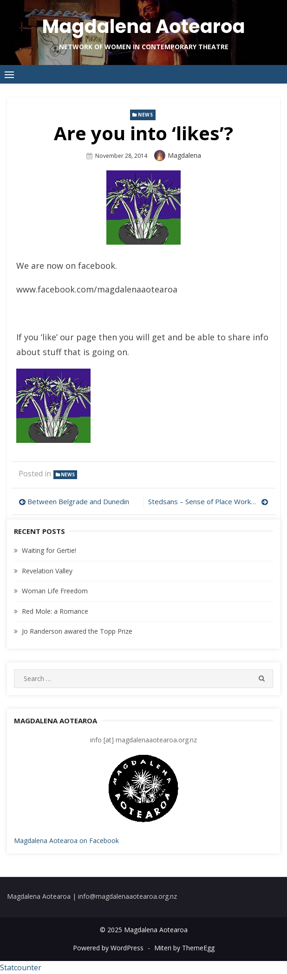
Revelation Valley (47, 570)
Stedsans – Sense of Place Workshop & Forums (208, 501)
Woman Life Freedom (55, 590)
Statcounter (20, 967)
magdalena (184, 155)
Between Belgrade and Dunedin (78, 501)
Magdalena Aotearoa (143, 26)
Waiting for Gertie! (49, 550)
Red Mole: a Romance (55, 611)
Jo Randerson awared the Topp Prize (77, 631)
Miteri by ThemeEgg (184, 947)
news (145, 114)
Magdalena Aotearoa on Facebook (66, 840)
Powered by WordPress (108, 947)
